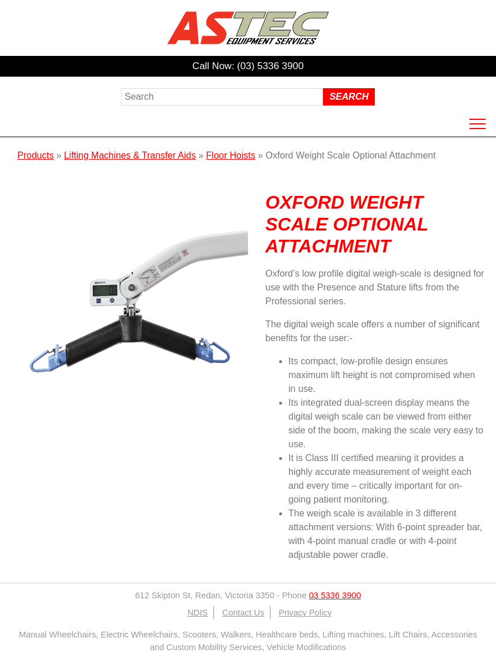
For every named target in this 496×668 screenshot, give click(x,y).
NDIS (197, 612)
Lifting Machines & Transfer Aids (130, 155)
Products (35, 155)
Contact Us (243, 612)
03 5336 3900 (335, 595)
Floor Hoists (230, 155)
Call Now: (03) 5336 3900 (248, 66)
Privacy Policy (305, 612)
